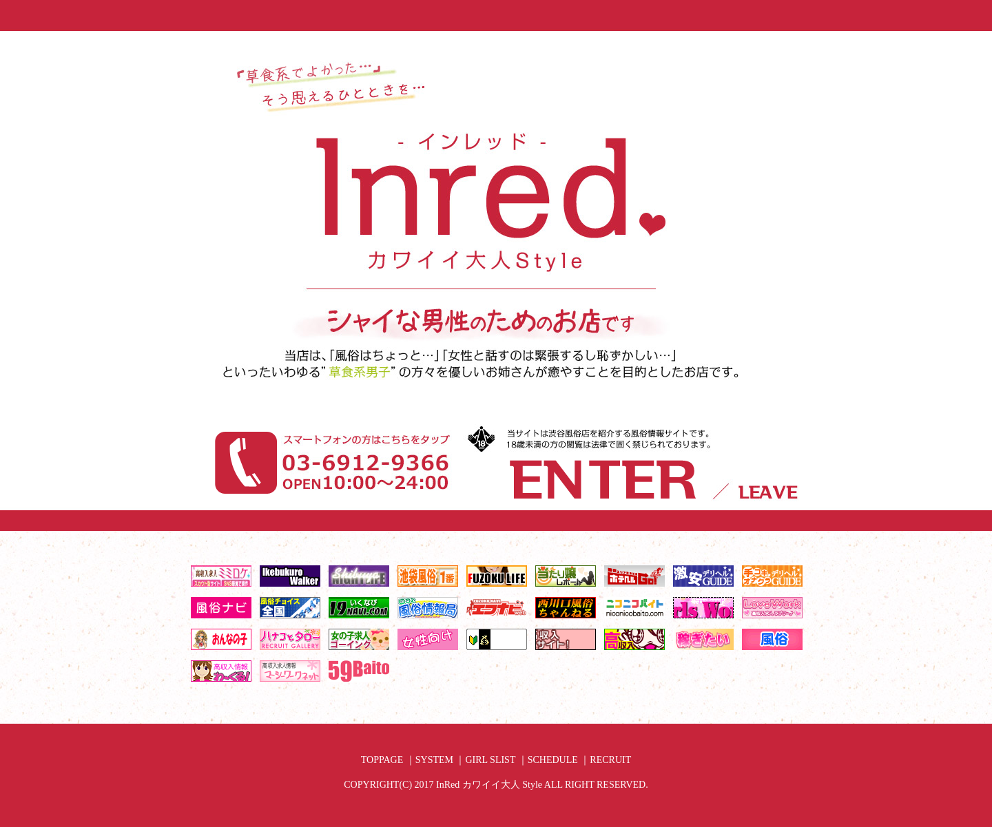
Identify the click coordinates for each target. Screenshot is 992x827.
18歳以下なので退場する (766, 517)
